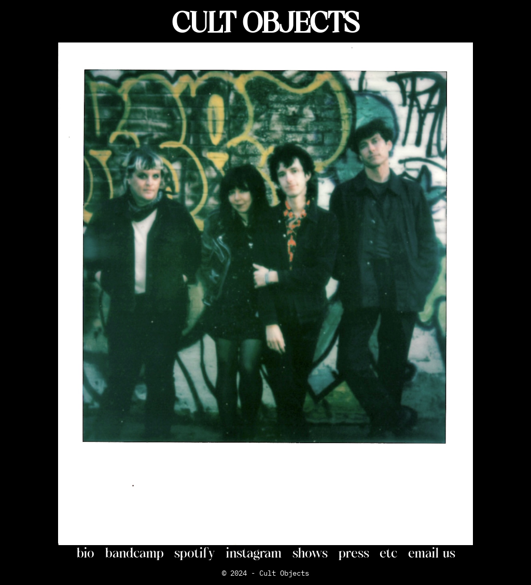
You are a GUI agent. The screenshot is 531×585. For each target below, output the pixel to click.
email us (431, 553)
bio (85, 553)
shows (310, 553)
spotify (194, 553)
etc (389, 553)
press (353, 553)
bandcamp (134, 553)
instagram (254, 553)
